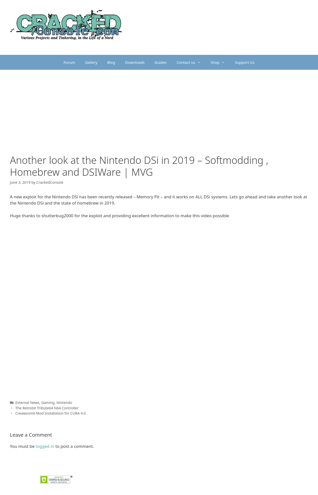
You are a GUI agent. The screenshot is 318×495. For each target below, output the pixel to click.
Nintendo (64, 402)
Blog (111, 62)
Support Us (244, 62)
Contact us (191, 62)
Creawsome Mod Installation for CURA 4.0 (50, 413)
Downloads (135, 62)
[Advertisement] (159, 107)
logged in (45, 446)
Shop (220, 62)
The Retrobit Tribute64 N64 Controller (47, 408)
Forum (69, 62)
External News (27, 402)
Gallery (91, 62)
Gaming (48, 402)
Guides (161, 62)
